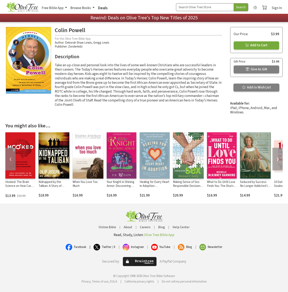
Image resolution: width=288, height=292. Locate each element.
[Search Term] (205, 7)
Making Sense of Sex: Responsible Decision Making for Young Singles (186, 188)
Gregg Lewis (101, 43)
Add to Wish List (256, 87)
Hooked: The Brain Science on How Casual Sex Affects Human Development (20, 188)
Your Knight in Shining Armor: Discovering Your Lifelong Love (120, 186)
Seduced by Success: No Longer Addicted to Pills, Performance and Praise (254, 188)
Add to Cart (256, 45)
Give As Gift (256, 69)
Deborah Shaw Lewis (78, 43)
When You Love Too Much (85, 184)
